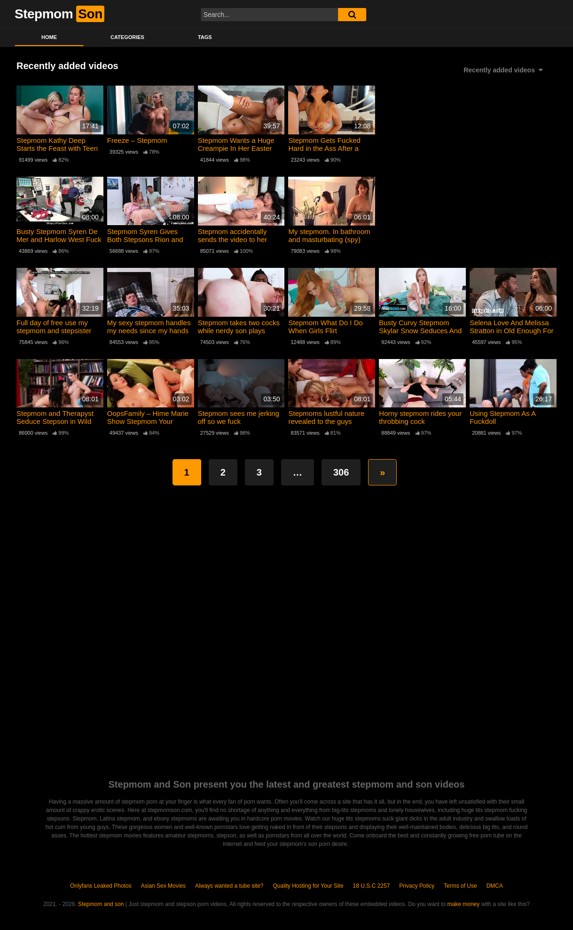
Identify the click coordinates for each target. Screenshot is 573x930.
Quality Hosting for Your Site (308, 886)
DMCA (495, 886)
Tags (205, 37)
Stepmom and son (101, 904)
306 (341, 472)
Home (49, 37)
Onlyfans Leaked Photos (101, 886)
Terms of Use (460, 886)
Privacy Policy (416, 886)
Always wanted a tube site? (229, 886)
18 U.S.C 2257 (371, 886)
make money (463, 904)
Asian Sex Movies (163, 886)
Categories (127, 37)
